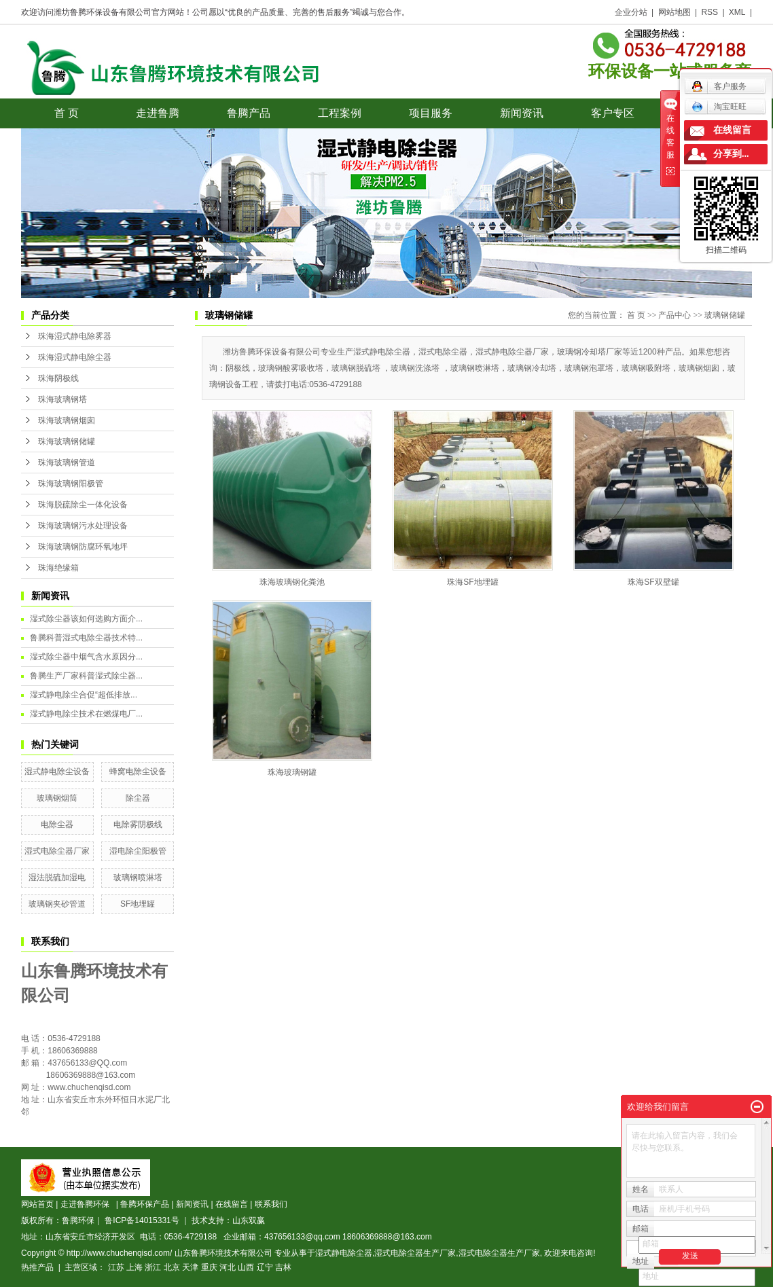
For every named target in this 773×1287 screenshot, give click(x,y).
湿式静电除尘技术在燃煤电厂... (86, 714)
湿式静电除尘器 (343, 1253)
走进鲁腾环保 (87, 1204)
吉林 (283, 1267)
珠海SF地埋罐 (472, 582)
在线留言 (231, 1204)
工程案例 (339, 113)
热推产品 (37, 1267)
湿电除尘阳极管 (137, 851)
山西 (246, 1267)
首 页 (66, 113)
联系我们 (271, 1204)
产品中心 (674, 315)
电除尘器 (57, 824)
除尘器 (138, 798)
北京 (172, 1267)
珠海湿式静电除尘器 (74, 357)
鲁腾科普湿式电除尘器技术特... (86, 637)
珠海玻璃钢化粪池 (292, 582)
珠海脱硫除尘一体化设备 (83, 504)
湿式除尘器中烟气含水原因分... (86, 656)
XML (737, 12)
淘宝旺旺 (719, 106)
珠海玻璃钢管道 (66, 462)
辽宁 (265, 1267)
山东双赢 (248, 1220)
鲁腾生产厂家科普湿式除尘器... (86, 676)
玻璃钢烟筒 (57, 798)
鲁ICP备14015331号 (142, 1220)
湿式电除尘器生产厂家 (415, 1253)
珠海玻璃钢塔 (62, 399)
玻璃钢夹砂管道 (57, 904)
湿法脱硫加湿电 (57, 877)
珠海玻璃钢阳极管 (70, 483)
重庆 (209, 1267)
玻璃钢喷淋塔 (137, 877)
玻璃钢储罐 (724, 315)
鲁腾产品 (248, 113)
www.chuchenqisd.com (89, 1087)
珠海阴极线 (58, 378)
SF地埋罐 (137, 904)
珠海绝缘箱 (58, 568)
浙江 (153, 1267)
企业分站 (631, 12)
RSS (709, 12)
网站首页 (37, 1204)
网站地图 (674, 12)
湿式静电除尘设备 (57, 771)
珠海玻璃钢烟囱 (66, 420)
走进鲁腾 (157, 113)
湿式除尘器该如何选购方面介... (86, 618)
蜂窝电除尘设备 (137, 771)
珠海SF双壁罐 (653, 582)
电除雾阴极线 (137, 824)
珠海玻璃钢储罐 (66, 441)
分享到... (731, 154)
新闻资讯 (521, 113)
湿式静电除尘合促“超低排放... (83, 695)
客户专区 (612, 113)
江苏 (116, 1267)
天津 (190, 1267)
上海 (134, 1267)
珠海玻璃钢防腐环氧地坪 (83, 546)
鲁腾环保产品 (144, 1204)
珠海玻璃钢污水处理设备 (83, 525)
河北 (227, 1267)
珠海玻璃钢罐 (292, 772)
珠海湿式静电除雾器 (74, 336)
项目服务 (430, 113)
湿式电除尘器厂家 (57, 851)
